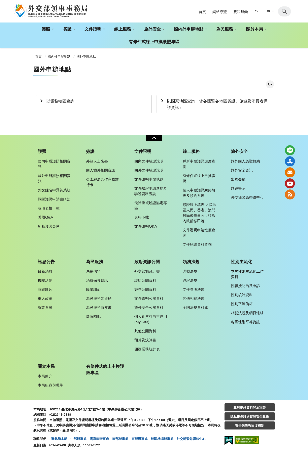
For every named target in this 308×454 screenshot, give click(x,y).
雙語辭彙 (240, 11)
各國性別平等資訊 (245, 322)
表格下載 (141, 217)
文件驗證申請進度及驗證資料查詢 (150, 191)
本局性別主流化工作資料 (247, 274)
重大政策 (45, 298)
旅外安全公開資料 (148, 307)
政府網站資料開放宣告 (250, 407)
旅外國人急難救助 (245, 161)
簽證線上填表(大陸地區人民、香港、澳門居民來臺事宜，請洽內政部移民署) (199, 212)
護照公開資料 (145, 280)
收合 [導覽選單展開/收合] (154, 138)
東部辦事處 (140, 439)
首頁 (202, 11)
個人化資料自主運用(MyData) (150, 319)
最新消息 (45, 271)
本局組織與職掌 (50, 385)
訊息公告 (46, 261)
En (256, 11)
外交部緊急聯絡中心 (247, 197)
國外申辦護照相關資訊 (54, 178)
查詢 (284, 11)
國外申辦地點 (86, 56)
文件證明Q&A (145, 226)
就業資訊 (45, 307)
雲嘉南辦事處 (99, 439)
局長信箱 (93, 271)
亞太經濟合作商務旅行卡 (102, 182)
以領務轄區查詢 (60, 100)
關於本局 (254, 28)
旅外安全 (152, 28)
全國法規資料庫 (195, 307)
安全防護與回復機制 (249, 425)
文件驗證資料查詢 (197, 244)
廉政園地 (93, 316)
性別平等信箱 (242, 304)
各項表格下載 (49, 208)
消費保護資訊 (97, 280)
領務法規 (191, 261)
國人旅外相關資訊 (100, 170)
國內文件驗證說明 (148, 161)
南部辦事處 (120, 439)
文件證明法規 (193, 289)
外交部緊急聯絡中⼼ (191, 439)
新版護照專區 (49, 226)
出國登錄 (238, 179)
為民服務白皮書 (98, 307)
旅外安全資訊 (242, 170)
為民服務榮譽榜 (98, 298)
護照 (46, 28)
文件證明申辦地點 (148, 179)
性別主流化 (241, 261)
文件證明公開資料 (148, 298)
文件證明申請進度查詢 (199, 232)
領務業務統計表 (147, 349)
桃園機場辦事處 (162, 439)
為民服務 (224, 28)
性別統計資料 (242, 294)
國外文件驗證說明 (148, 170)
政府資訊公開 (147, 261)
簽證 (67, 28)
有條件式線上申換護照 (199, 178)
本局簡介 (45, 376)
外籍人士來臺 (97, 161)
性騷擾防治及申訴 (245, 285)
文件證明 (92, 28)
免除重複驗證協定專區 (150, 205)
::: (2, 3)
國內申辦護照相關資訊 (54, 164)
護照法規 (190, 271)
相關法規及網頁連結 (247, 313)
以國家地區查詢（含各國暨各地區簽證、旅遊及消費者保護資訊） (217, 104)
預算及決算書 (145, 340)
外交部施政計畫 (147, 271)
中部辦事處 (78, 439)
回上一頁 (270, 84)
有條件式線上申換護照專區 (154, 41)
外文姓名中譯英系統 (54, 190)
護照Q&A (45, 217)
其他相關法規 (193, 298)
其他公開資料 (145, 331)
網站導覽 (219, 11)
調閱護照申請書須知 (54, 199)
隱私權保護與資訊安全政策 (249, 416)
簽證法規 (190, 280)
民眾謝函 (93, 289)
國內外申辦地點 (188, 28)
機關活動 (45, 280)
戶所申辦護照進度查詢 (199, 164)
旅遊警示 (238, 188)
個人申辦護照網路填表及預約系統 (199, 193)
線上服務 (122, 28)
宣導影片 (45, 289)
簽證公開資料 (145, 289)
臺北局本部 (59, 439)
